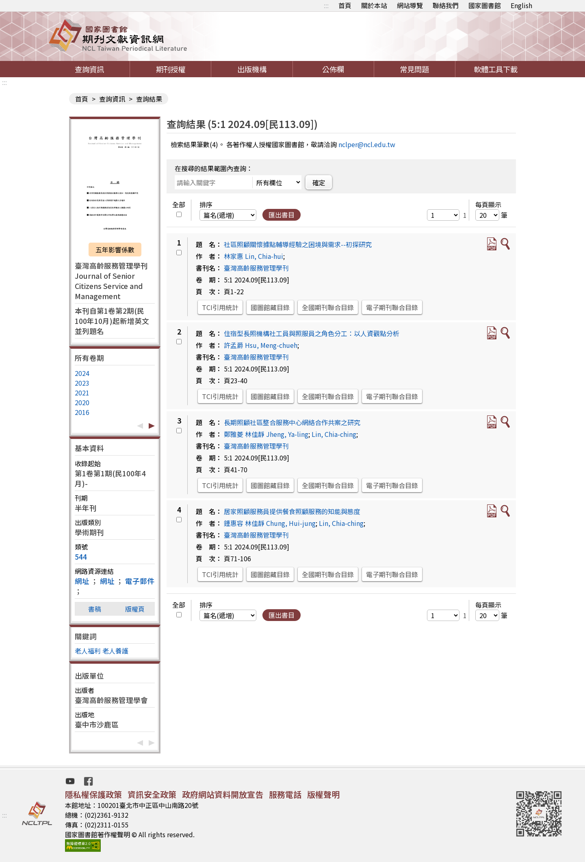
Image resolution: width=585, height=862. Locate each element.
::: (326, 5)
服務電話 (285, 794)
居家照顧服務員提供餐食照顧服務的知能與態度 (292, 511)
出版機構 (251, 69)
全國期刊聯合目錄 (328, 307)
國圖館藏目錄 (270, 307)
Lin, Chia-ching (334, 434)
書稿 (94, 609)
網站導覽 (410, 5)
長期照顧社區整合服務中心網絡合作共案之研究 (292, 422)
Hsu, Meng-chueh (271, 345)
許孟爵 (233, 345)
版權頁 (135, 609)
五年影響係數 (114, 249)
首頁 (344, 5)
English (521, 5)
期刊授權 (170, 69)
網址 (82, 581)
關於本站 (374, 5)
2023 (82, 383)
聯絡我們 (446, 5)
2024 (82, 373)
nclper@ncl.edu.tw (366, 144)
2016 (82, 412)
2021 (82, 392)
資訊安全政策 (152, 794)
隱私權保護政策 (93, 794)
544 (81, 557)
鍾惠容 (233, 523)
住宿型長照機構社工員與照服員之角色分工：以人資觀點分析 (311, 333)
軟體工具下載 (496, 69)
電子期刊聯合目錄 (392, 307)
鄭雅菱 (233, 434)
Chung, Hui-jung (291, 523)
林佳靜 (254, 434)
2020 (82, 402)
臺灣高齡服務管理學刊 (256, 268)
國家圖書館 (484, 5)
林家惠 (233, 256)
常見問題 (414, 69)
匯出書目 (282, 214)
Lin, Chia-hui (264, 256)
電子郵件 (139, 581)
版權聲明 (323, 794)
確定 (318, 182)
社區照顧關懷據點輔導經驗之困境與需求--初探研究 (298, 244)
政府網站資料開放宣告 (222, 794)
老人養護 (115, 651)
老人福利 (88, 651)
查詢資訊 (89, 69)
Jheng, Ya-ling (287, 434)
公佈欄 (333, 69)
